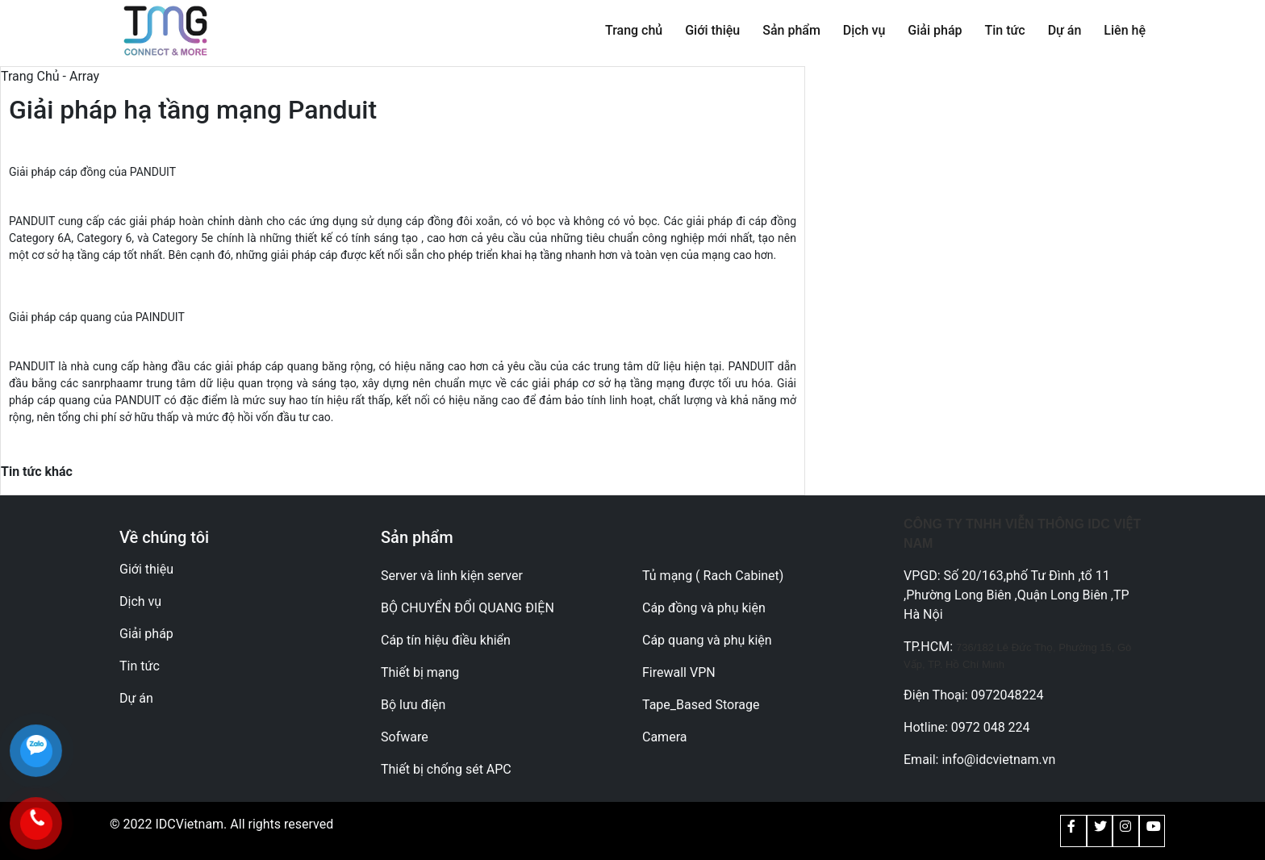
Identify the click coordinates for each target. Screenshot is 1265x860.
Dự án (1065, 30)
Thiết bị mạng (420, 672)
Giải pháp (935, 30)
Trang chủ (633, 30)
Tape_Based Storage (700, 704)
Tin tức (1004, 30)
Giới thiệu (712, 30)
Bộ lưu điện (413, 704)
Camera (664, 737)
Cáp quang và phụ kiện (707, 640)
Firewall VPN (679, 672)
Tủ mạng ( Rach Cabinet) (712, 575)
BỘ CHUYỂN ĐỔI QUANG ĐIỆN (467, 608)
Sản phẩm (791, 30)
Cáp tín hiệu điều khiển (446, 640)
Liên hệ (1125, 30)
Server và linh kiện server (452, 575)
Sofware (404, 737)
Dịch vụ (864, 30)
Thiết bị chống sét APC (446, 769)
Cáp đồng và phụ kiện (704, 608)
